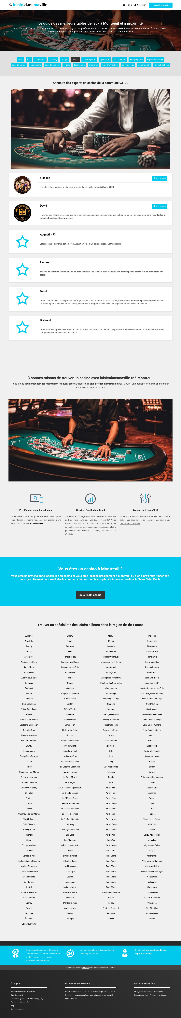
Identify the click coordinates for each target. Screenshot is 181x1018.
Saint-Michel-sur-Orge (152, 720)
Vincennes (152, 903)
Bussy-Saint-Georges (29, 756)
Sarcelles (152, 740)
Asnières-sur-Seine (29, 662)
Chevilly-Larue (29, 819)
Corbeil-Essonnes (29, 866)
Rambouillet (152, 641)
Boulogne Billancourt (29, 725)
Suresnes (152, 793)
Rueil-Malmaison (152, 667)
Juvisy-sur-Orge (70, 756)
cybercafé (104, 59)
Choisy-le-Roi (29, 829)
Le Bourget (70, 782)
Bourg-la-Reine (29, 730)
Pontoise (111, 913)
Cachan (29, 761)
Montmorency (111, 688)
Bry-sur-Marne (29, 751)
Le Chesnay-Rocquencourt (69, 788)
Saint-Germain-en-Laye (152, 699)
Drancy (29, 903)
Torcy (152, 809)
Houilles (70, 735)
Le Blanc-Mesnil (70, 777)
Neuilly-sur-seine (111, 725)
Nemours (111, 709)
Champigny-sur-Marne (29, 772)
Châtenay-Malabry (29, 788)
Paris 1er (111, 840)
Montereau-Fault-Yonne (111, 662)
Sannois (152, 735)
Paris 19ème (111, 835)
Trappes (152, 814)
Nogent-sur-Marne (111, 730)
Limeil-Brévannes (70, 866)
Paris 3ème (111, 856)
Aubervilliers (29, 672)
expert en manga (155, 59)
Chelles (29, 809)
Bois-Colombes (29, 704)
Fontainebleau (70, 657)
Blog (12, 1006)
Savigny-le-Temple (152, 751)
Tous (20, 59)
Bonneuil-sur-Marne (28, 720)
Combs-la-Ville (29, 856)
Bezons (29, 693)
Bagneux (29, 683)
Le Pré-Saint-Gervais (70, 819)
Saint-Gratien (152, 704)
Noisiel (111, 735)
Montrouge (111, 693)
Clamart (29, 835)
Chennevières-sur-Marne (29, 814)
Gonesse (70, 714)
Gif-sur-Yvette (70, 709)
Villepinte (152, 882)
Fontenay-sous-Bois (70, 667)
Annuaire (14, 991)
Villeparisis (152, 877)
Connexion (140, 5)
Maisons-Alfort (70, 887)
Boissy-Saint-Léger (29, 709)
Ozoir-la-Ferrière (111, 767)
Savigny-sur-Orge (152, 756)
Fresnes (69, 678)
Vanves (152, 829)
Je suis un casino (90, 595)
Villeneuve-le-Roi (152, 866)
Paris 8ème (111, 882)
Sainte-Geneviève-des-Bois (152, 688)
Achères (29, 636)
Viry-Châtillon (152, 908)
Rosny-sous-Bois (152, 662)
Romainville (152, 657)
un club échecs (162, 65)
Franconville (70, 672)
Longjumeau (69, 882)
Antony (29, 646)
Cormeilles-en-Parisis (29, 871)
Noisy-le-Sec (111, 746)
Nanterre (111, 704)
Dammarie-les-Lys (29, 892)
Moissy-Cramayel (111, 657)
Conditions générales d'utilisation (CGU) (27, 998)
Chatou (29, 798)
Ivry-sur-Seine (70, 746)
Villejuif (152, 850)
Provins (111, 919)
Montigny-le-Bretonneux (111, 678)
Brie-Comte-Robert (29, 740)
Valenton (152, 824)
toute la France (36, 523)
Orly (111, 751)
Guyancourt (70, 725)
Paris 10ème (111, 788)
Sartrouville (152, 746)
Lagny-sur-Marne (70, 772)
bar (28, 59)
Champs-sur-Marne (29, 777)
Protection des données (20, 1002)
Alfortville (29, 641)
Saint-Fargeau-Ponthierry (152, 693)
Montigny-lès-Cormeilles (111, 683)
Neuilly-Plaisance (111, 714)
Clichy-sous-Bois (29, 845)
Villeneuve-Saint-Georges (152, 871)
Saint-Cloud (152, 672)
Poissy (111, 903)
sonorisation (144, 65)
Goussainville (70, 720)
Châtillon (29, 793)
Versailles (152, 840)
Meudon (111, 646)
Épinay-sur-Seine (29, 924)
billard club (40, 59)
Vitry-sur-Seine (152, 913)
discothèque (119, 59)
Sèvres (152, 772)
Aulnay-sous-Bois (28, 678)
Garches (70, 688)
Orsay (111, 756)
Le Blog (127, 5)
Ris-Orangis (152, 646)
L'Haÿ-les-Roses (70, 861)
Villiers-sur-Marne (152, 898)
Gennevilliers (70, 699)
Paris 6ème (111, 871)
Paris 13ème (111, 803)
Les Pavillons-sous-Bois (70, 845)
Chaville (29, 803)
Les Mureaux (70, 840)
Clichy (29, 840)
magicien (93, 65)
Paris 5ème (111, 866)
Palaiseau (111, 772)
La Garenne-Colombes (70, 767)
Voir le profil (159, 178)
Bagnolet (29, 688)
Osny (111, 761)
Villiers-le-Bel (152, 892)
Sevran (152, 767)
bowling (53, 59)
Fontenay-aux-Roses (70, 662)
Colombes (28, 850)
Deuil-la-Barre (29, 898)
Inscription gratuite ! (160, 5)
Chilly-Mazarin (29, 824)
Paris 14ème (111, 809)
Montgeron (111, 672)
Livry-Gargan (70, 871)
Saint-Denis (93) (152, 683)
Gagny (70, 683)
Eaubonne (29, 913)
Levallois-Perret (70, 856)
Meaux (111, 636)
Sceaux (152, 761)
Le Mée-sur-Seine (69, 798)
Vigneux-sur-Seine (152, 845)
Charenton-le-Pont (29, 782)
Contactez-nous (17, 1009)
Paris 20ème (111, 845)
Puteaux (152, 636)
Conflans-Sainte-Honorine (29, 861)
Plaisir (111, 898)
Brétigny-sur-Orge (29, 735)
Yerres (152, 919)
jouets (67, 65)
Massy (70, 913)
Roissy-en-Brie (152, 651)
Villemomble (152, 856)
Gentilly (70, 704)
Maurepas (70, 919)
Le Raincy (70, 824)
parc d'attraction (110, 65)
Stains (152, 782)
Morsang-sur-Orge (111, 699)
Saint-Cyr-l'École (152, 678)
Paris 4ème (111, 861)
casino (75, 59)
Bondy (29, 714)
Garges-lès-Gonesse (70, 693)
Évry (70, 651)
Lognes (70, 877)
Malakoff (70, 898)
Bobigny (29, 699)
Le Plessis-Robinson (70, 809)
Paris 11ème (111, 793)
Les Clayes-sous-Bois (70, 829)
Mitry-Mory (111, 651)
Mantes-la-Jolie (70, 903)
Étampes (70, 646)
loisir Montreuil (71, 998)
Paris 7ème (111, 877)
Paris (111, 782)
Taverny (152, 798)
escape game (136, 59)
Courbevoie (29, 882)
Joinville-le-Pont (70, 751)
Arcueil (29, 651)
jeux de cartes (18, 65)
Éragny (70, 636)
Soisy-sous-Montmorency (152, 777)
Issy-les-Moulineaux (70, 740)
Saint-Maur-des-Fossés (152, 714)
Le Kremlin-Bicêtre (70, 793)
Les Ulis (70, 850)
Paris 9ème (111, 887)
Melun (111, 641)
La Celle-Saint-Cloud (70, 761)
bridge (64, 59)
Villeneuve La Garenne (152, 861)
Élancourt (29, 919)
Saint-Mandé (152, 709)
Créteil (29, 887)
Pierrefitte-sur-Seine (111, 892)
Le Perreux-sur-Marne (70, 803)
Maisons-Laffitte (70, 892)
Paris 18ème (111, 829)
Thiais (152, 803)
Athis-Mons (29, 667)
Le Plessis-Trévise (70, 814)
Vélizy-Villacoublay (152, 835)
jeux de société (52, 65)
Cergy (29, 767)
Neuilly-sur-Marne (111, 720)
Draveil (29, 908)
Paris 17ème (111, 824)
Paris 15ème (111, 814)
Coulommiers (29, 877)
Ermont (70, 641)
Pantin (111, 777)
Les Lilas (70, 835)
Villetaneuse (152, 887)
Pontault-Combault (111, 908)
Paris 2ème (111, 850)
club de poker (89, 59)
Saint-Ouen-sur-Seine (152, 730)
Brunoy (29, 746)
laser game (79, 65)
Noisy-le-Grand (110, 740)
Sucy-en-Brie (151, 788)
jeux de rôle (35, 65)
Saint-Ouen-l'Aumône (152, 725)
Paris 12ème (111, 798)
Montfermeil (111, 667)
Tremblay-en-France (152, 819)
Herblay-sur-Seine (70, 730)
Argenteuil (28, 657)
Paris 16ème (111, 819)
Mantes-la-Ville (70, 908)
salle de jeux (128, 65)
